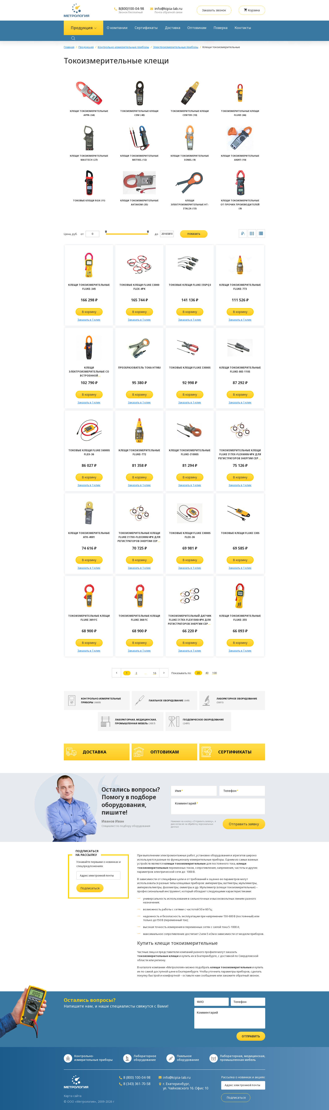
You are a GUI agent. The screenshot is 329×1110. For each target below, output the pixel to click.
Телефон (230, 791)
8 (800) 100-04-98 (134, 1077)
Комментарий (186, 803)
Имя (179, 791)
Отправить (251, 1036)
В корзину (89, 312)
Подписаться (89, 888)
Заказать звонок (214, 10)
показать (193, 233)
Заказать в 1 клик (89, 319)
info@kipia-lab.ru (168, 8)
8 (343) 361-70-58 (134, 1084)
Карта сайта (72, 1096)
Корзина (252, 10)
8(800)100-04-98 (131, 8)
